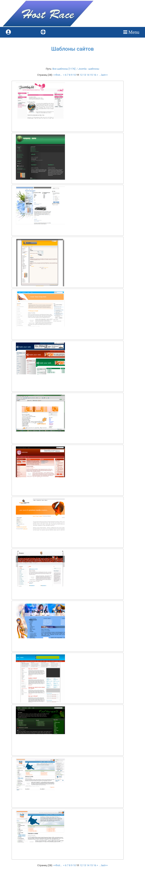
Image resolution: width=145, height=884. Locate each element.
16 (94, 74)
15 (91, 74)
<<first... (57, 74)
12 (81, 74)
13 (84, 74)
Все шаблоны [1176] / (65, 68)
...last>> (103, 74)
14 (88, 74)
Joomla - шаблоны (88, 68)
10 (74, 74)
